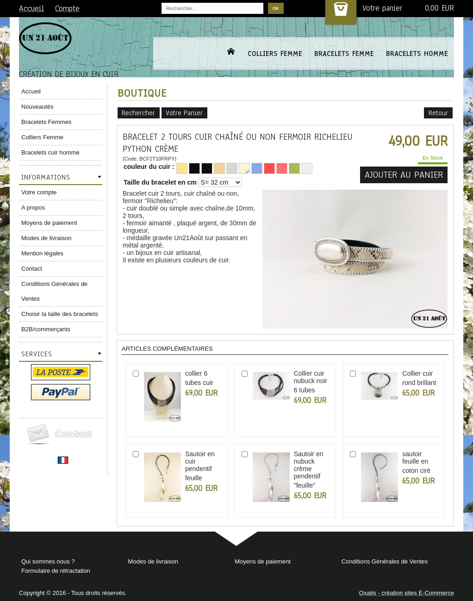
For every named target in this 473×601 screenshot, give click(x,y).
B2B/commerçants (45, 329)
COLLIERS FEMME (275, 53)
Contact (31, 268)
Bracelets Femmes (46, 121)
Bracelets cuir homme (50, 152)
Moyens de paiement (49, 222)
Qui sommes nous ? (48, 561)
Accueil (31, 91)
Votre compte (39, 192)
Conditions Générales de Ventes (54, 291)
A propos (33, 207)
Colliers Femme (42, 137)
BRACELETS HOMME (417, 53)
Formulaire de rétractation (55, 570)
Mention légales (42, 253)
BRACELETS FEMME (344, 53)
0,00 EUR (439, 8)
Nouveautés (37, 106)
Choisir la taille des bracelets (59, 313)
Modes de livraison (46, 238)
